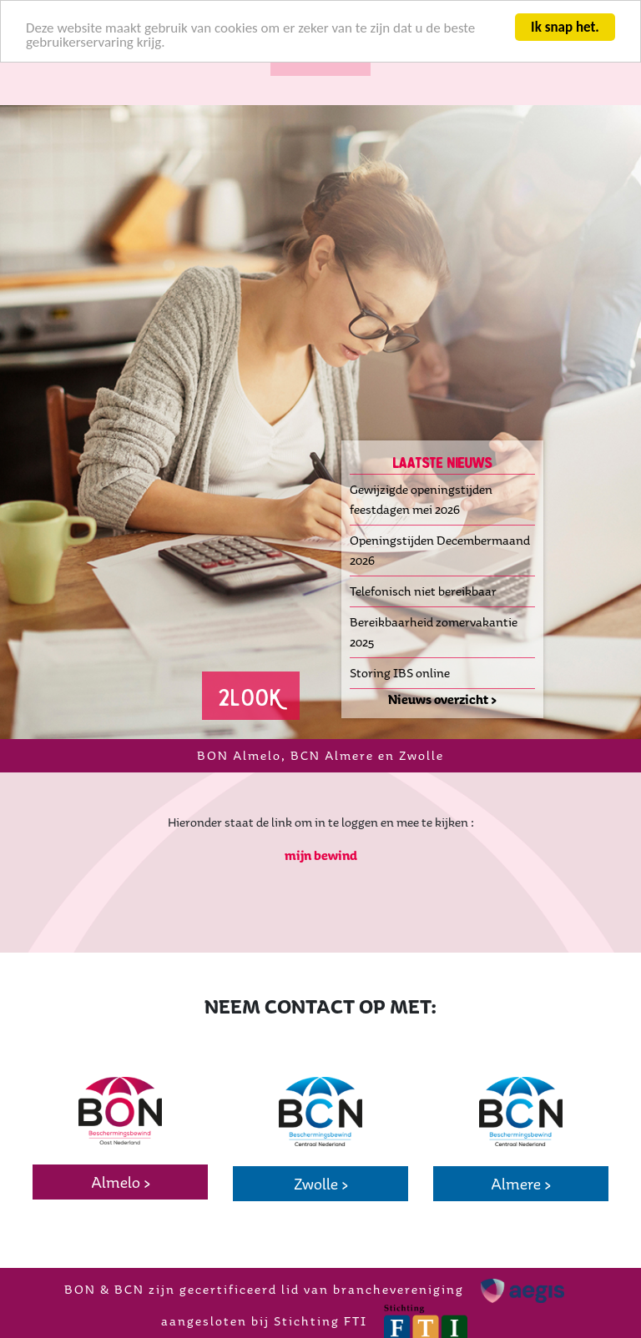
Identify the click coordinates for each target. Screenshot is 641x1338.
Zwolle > (321, 1184)
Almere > (521, 1184)
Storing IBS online (400, 673)
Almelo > (120, 1182)
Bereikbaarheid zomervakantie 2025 (433, 632)
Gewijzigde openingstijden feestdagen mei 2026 (421, 499)
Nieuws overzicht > (442, 699)
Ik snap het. (565, 27)
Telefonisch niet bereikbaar (423, 591)
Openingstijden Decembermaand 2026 (440, 550)
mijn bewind (321, 855)
